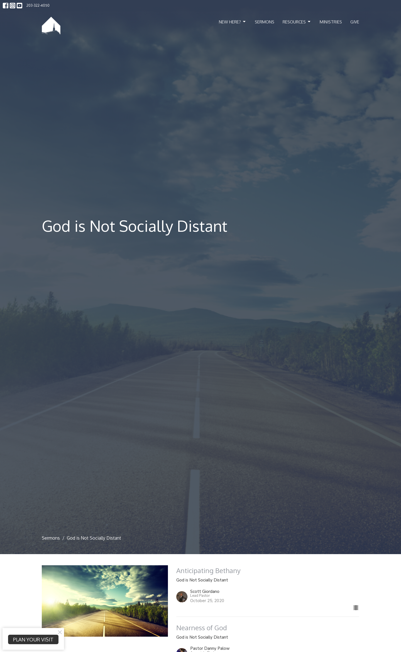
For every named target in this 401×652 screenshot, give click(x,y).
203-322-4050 (38, 5)
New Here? (232, 22)
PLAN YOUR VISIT (33, 639)
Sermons (264, 22)
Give (354, 22)
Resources (297, 22)
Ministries (331, 22)
